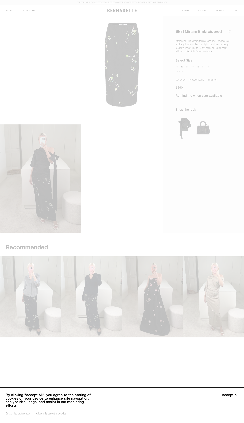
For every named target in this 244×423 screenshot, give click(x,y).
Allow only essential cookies (51, 415)
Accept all (230, 397)
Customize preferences (18, 415)
